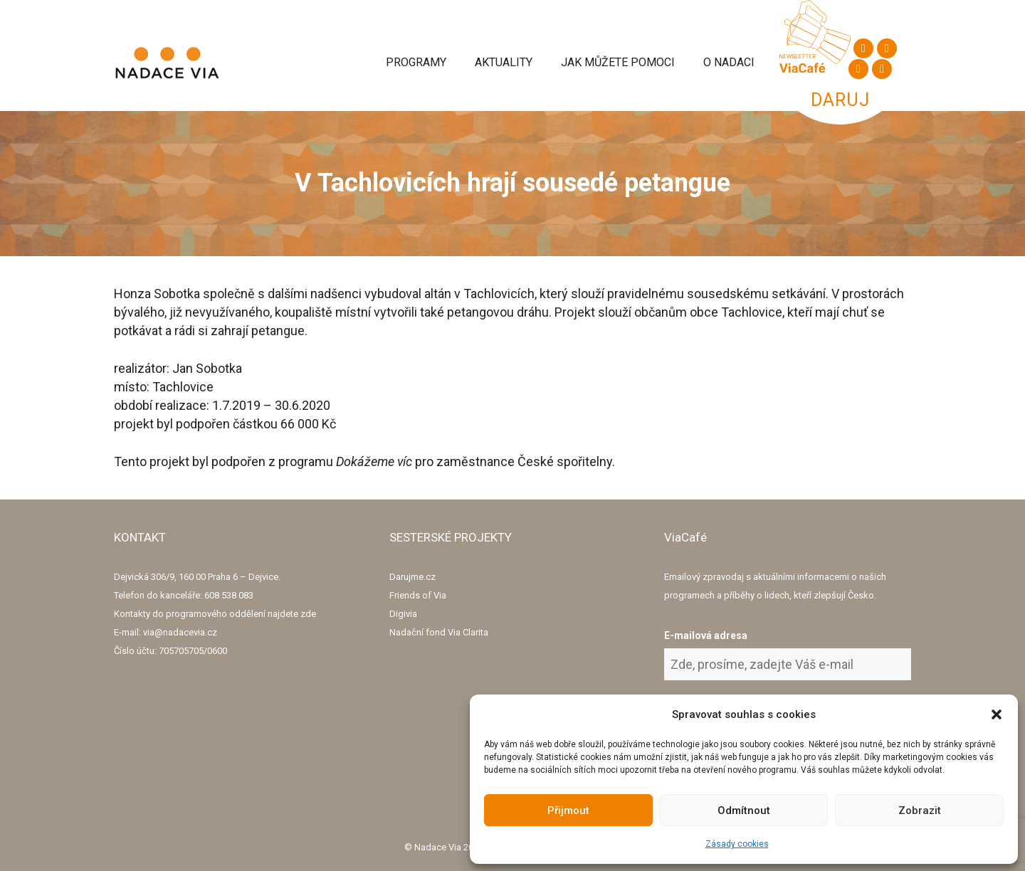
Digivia (403, 613)
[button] (996, 714)
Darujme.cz (412, 576)
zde (308, 613)
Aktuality (503, 62)
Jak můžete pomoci (618, 62)
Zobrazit (919, 810)
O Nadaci (729, 62)
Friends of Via (417, 595)
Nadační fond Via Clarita (438, 632)
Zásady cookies (737, 844)
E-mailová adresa (705, 635)
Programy (416, 62)
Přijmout (568, 810)
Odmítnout (744, 810)
